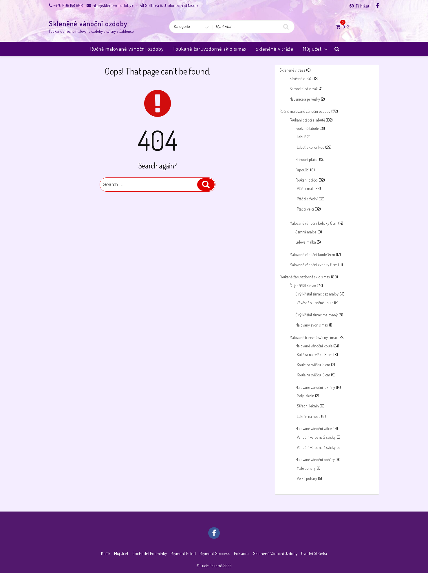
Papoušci (302, 169)
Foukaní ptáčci (306, 179)
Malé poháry (306, 468)
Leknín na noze (308, 416)
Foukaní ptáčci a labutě (307, 119)
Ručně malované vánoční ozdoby (127, 49)
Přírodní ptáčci (306, 159)
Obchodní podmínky (149, 553)
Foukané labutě (307, 128)
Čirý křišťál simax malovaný (316, 314)
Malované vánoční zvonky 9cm (313, 264)
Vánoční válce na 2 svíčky (316, 437)
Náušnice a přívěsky (305, 99)
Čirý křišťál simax (303, 285)
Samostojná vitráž (304, 88)
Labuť (301, 136)
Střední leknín (308, 405)
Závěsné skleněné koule (315, 302)
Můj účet (315, 49)
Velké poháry (307, 478)
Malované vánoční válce (313, 428)
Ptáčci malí (305, 188)
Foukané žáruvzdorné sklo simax (209, 49)
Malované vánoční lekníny (315, 387)
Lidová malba (305, 242)
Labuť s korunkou (310, 147)
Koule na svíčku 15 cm (313, 374)
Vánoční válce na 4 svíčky (316, 447)
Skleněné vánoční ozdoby (88, 23)
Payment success (215, 553)
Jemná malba (306, 231)
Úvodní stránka (314, 553)
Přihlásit (363, 6)
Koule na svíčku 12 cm (313, 364)
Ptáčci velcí (305, 208)
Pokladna (241, 553)
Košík (105, 553)
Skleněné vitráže (274, 49)
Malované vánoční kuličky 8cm (313, 223)
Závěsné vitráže (301, 78)
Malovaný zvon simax (311, 324)
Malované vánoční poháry (315, 459)
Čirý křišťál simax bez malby (317, 293)
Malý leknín (305, 395)
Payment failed (183, 553)
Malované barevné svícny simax (314, 337)
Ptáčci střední (307, 198)
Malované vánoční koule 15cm (312, 254)
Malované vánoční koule (313, 345)
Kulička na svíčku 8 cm (314, 354)
